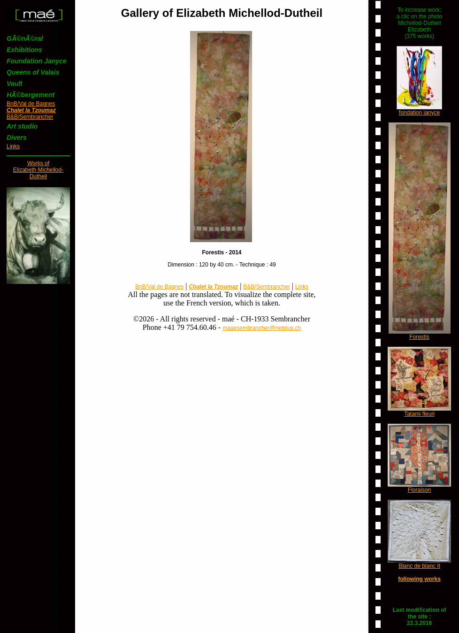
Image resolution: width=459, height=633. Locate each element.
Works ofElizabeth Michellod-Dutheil (38, 170)
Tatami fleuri (419, 414)
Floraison (419, 490)
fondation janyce (419, 112)
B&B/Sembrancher (30, 117)
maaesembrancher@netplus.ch (261, 328)
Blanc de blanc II (419, 566)
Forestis (419, 337)
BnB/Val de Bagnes (31, 103)
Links (13, 146)
